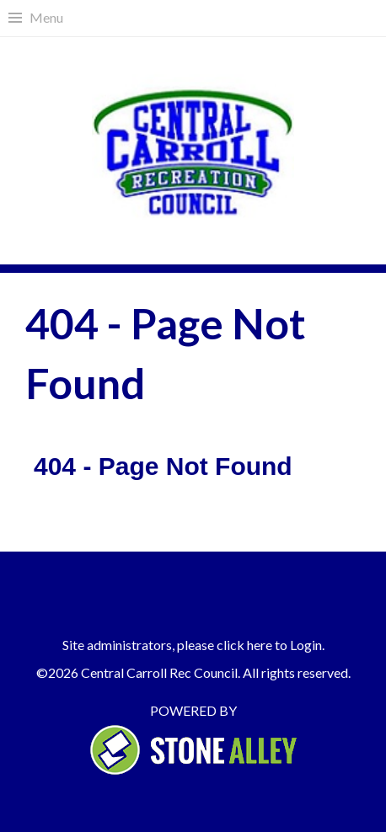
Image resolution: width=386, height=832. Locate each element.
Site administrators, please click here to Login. (193, 645)
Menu (46, 17)
